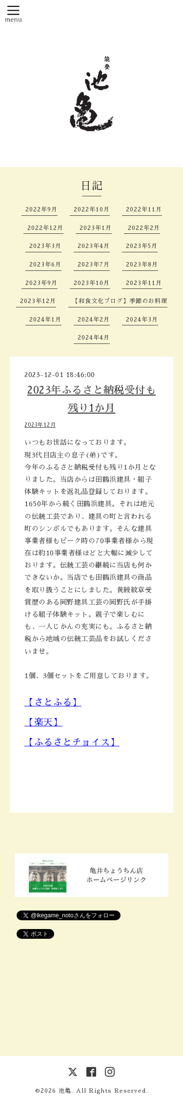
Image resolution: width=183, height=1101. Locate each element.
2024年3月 (142, 320)
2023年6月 (45, 264)
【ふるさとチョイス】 (72, 742)
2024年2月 (94, 320)
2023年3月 (45, 246)
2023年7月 (94, 264)
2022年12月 (45, 228)
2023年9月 (41, 283)
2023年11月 (144, 283)
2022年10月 (92, 209)
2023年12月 (38, 301)
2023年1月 (96, 228)
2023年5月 (142, 246)
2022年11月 (144, 209)
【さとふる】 (52, 702)
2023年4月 (94, 246)
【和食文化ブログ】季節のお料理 (119, 301)
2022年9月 (41, 209)
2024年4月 (94, 338)
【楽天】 (43, 722)
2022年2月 (144, 228)
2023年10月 (92, 283)
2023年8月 (142, 264)
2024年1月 (45, 320)
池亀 (65, 1091)
